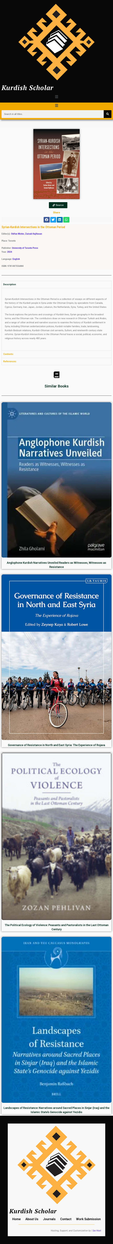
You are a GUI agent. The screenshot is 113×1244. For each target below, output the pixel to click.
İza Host (97, 1230)
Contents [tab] (8, 354)
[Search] (107, 114)
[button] (56, 97)
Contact (65, 1219)
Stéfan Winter (17, 233)
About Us (31, 1219)
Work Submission (88, 1219)
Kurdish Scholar (28, 87)
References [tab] (9, 361)
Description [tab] (9, 284)
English (16, 259)
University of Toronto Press (25, 248)
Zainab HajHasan (33, 233)
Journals (49, 1219)
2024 (9, 251)
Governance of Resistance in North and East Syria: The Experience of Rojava (56, 745)
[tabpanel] (56, 319)
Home (16, 1219)
